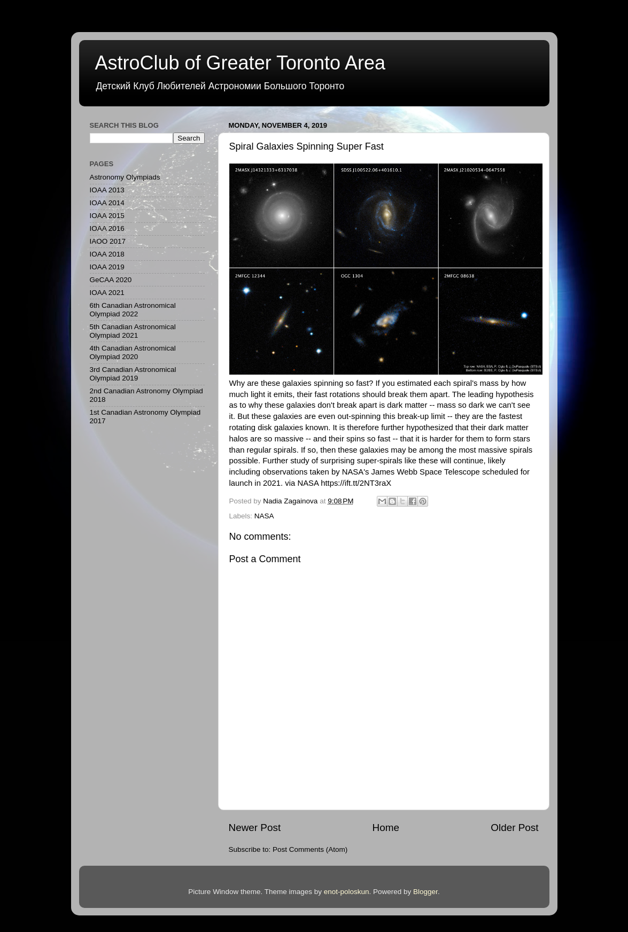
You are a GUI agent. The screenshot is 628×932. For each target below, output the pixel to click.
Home (386, 827)
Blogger (425, 892)
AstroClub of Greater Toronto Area (240, 63)
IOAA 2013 (107, 190)
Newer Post (255, 827)
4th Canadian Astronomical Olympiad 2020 (133, 352)
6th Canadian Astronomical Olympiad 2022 (133, 309)
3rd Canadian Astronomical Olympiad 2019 (133, 374)
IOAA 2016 (107, 228)
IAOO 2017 (108, 241)
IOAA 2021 (107, 293)
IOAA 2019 (107, 267)
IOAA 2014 (107, 203)
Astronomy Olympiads (125, 177)
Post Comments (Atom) (310, 849)
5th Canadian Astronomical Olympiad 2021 (133, 331)
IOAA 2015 (107, 216)
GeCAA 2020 (111, 280)
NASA (264, 516)
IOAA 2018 (107, 254)
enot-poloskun (346, 892)
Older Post (514, 827)
